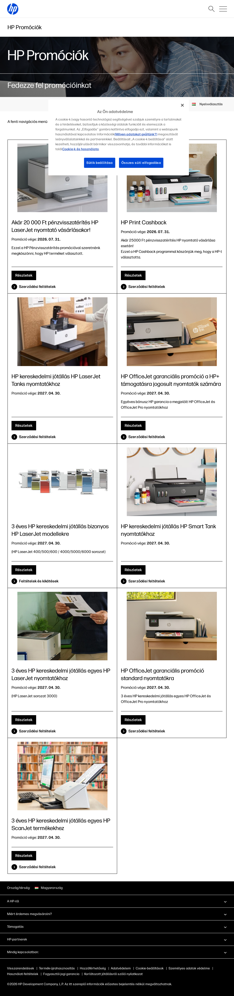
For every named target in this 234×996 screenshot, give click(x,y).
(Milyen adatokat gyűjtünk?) (133, 134)
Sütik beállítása (99, 163)
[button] (117, 901)
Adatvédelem (121, 968)
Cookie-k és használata (79, 149)
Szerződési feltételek (37, 286)
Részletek (23, 275)
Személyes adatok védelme (189, 968)
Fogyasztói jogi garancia (61, 974)
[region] (118, 137)
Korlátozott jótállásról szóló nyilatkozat (113, 974)
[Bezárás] (182, 105)
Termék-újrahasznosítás (57, 968)
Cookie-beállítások (150, 968)
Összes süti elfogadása (141, 163)
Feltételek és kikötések (38, 581)
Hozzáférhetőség (93, 968)
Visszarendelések (20, 968)
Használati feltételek (22, 974)
